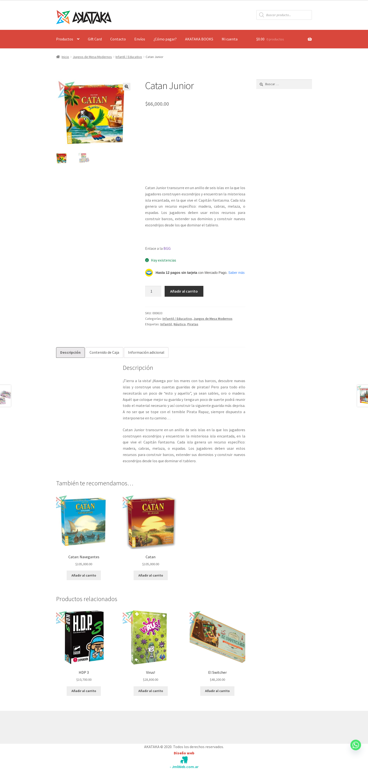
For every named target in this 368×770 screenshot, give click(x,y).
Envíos (139, 39)
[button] (126, 86)
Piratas (192, 324)
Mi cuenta (230, 39)
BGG (167, 248)
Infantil (166, 324)
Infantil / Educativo (129, 57)
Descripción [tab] (70, 352)
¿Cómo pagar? (165, 39)
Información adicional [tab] (146, 352)
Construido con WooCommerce (81, 726)
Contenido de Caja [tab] (104, 352)
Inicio (65, 57)
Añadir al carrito (184, 291)
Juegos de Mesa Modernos (92, 57)
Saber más (236, 273)
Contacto (118, 39)
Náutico (180, 324)
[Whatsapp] (355, 749)
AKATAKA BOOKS (199, 39)
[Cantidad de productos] (153, 291)
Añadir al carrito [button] (83, 575)
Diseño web (184, 753)
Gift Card (95, 39)
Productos (64, 39)
